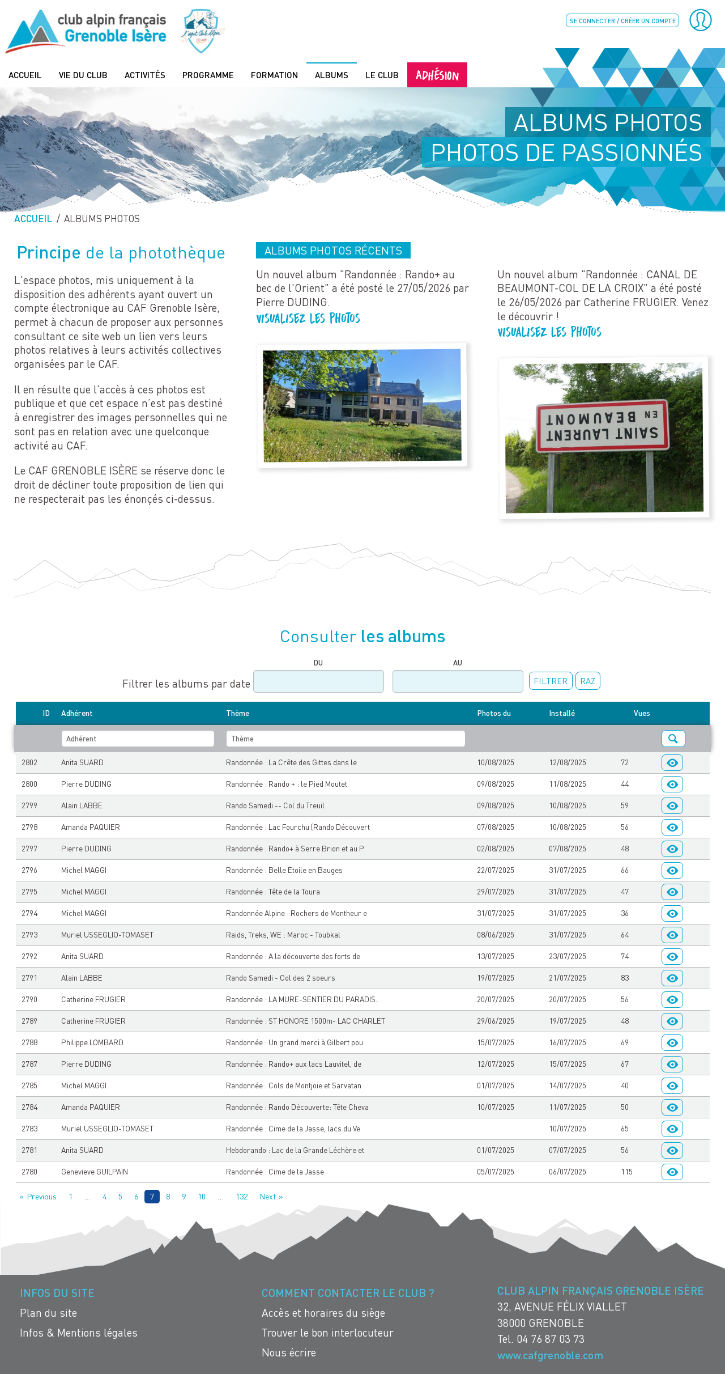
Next (267, 1195)
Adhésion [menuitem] (437, 73)
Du (318, 662)
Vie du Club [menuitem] (83, 74)
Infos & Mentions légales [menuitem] (79, 1331)
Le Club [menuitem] (382, 74)
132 (242, 1195)
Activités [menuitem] (145, 74)
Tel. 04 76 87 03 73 (541, 1338)
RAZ (587, 680)
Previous (42, 1195)
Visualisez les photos (310, 316)
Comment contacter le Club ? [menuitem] (348, 1292)
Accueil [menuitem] (25, 74)
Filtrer (551, 680)
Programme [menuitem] (208, 74)
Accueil (33, 218)
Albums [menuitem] (331, 74)
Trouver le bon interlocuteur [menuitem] (328, 1331)
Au (457, 662)
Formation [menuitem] (274, 74)
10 (202, 1195)
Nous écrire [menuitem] (289, 1351)
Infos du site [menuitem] (57, 1292)
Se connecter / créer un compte (623, 20)
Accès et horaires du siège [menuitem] (323, 1311)
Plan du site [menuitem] (48, 1311)
